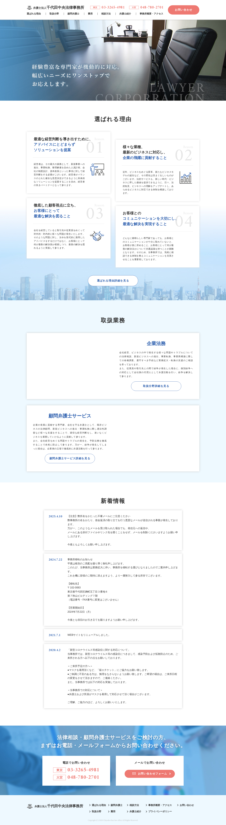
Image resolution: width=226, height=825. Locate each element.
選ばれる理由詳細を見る (113, 280)
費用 (90, 13)
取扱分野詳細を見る (156, 386)
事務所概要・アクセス (151, 13)
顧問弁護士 (73, 13)
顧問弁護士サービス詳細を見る (69, 458)
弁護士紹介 (125, 13)
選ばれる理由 (34, 13)
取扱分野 (54, 13)
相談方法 (106, 13)
